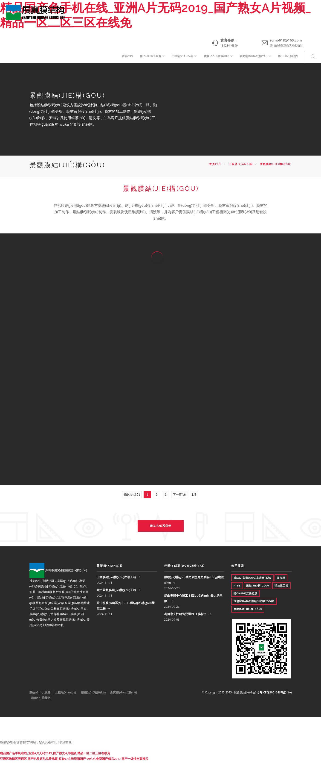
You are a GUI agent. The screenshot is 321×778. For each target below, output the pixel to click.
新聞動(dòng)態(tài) (252, 57)
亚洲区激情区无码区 (13, 759)
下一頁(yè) (179, 494)
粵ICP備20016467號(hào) (276, 692)
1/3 (193, 494)
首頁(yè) (122, 57)
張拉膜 (281, 577)
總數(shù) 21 (132, 494)
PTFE (237, 585)
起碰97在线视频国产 (72, 759)
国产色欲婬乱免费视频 (43, 759)
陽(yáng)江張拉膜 (245, 593)
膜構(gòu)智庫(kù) (214, 57)
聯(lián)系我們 (288, 57)
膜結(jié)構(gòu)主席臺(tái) (252, 577)
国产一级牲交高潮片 (134, 759)
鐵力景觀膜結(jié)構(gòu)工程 (116, 590)
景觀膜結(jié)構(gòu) (276, 164)
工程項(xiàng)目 (179, 57)
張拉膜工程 (281, 585)
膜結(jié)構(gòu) (257, 585)
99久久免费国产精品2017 (104, 759)
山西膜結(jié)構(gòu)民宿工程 (116, 577)
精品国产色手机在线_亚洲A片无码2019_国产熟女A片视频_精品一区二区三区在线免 (55, 753)
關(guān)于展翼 (146, 57)
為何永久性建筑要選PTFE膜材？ (185, 614)
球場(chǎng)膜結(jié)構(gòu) (254, 601)
